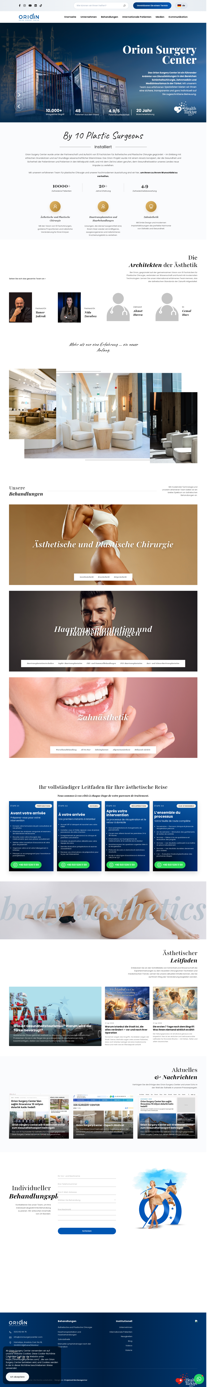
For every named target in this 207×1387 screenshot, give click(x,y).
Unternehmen (89, 17)
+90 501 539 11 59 (26, 865)
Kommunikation (178, 17)
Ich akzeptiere (17, 1376)
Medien (160, 17)
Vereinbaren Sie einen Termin (152, 5)
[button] (19, 106)
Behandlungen (109, 17)
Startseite (70, 17)
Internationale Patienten (136, 17)
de (181, 5)
